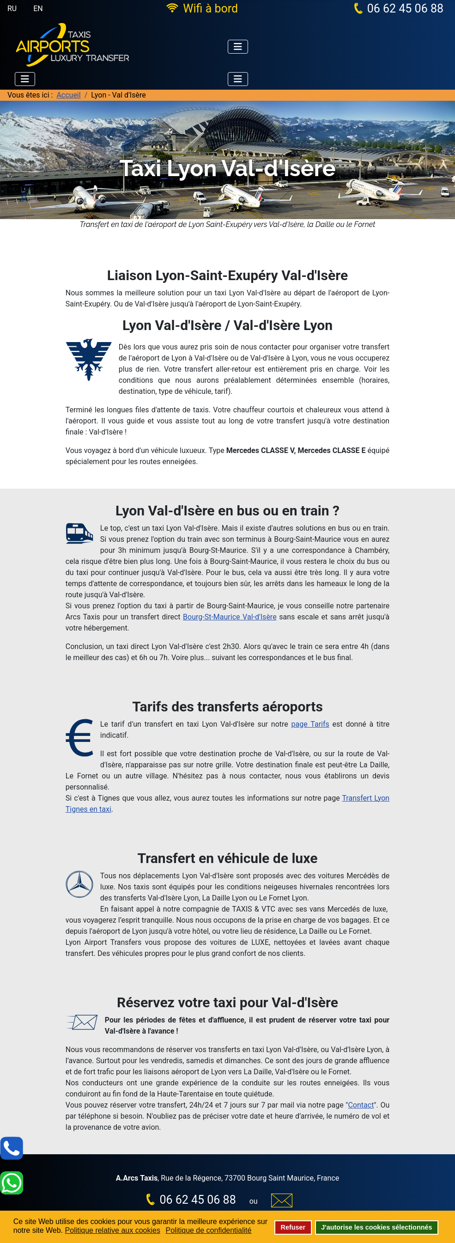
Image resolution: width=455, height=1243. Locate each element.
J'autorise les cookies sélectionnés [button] (376, 1227)
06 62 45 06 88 (405, 8)
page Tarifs (310, 724)
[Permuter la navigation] (238, 47)
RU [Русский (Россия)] (12, 8)
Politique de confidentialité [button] (209, 1230)
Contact (361, 1105)
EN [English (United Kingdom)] (38, 8)
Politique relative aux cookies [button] (112, 1230)
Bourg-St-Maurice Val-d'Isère (230, 616)
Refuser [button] (293, 1227)
